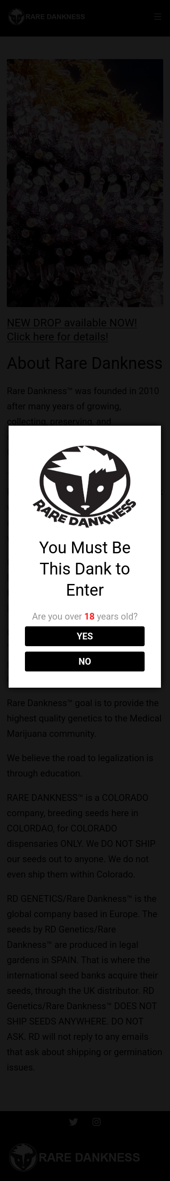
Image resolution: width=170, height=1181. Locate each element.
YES (84, 636)
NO (84, 661)
